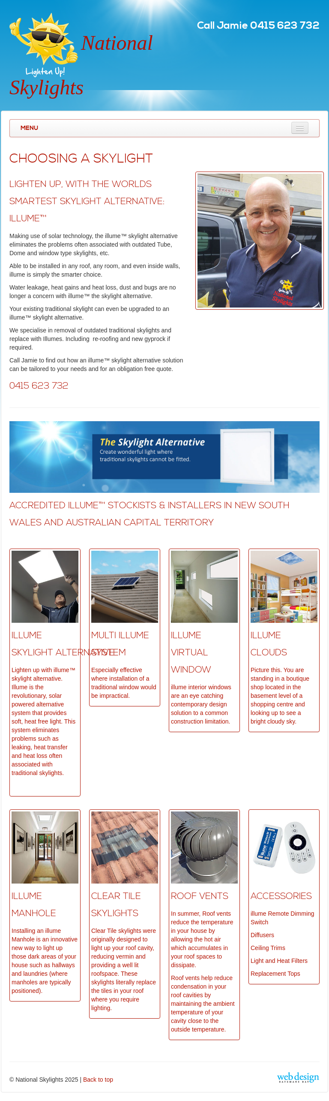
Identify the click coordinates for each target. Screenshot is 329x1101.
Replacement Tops (275, 973)
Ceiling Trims (268, 947)
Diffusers (262, 935)
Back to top (98, 1079)
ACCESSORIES (281, 896)
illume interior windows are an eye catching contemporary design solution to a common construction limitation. (201, 704)
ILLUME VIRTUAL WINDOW (191, 653)
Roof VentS (199, 896)
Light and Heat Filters (279, 960)
